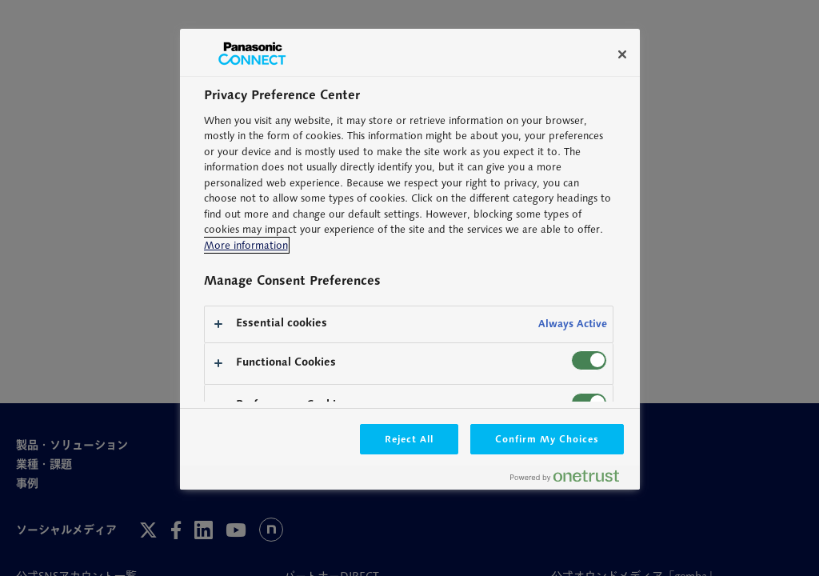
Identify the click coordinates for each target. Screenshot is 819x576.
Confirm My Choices (546, 439)
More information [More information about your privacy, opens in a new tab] (246, 245)
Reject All (409, 439)
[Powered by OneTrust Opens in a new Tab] (571, 480)
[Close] (622, 54)
